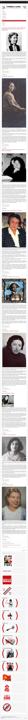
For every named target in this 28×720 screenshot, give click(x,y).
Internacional (4, 17)
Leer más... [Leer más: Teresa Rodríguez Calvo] (4, 539)
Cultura (3, 25)
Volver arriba (25, 718)
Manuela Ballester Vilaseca (8, 393)
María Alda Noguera (5, 546)
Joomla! (2, 717)
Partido (3, 23)
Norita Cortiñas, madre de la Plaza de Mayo (8, 543)
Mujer (3, 20)
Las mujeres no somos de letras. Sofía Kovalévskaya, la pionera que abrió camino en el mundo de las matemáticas (14, 29)
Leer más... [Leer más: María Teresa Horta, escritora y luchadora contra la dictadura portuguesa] (4, 208)
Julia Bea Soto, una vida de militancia (10, 331)
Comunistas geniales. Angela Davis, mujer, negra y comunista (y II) (11, 545)
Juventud (3, 22)
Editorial (3, 11)
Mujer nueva (7, 205)
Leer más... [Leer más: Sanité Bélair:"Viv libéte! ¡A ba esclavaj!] (4, 329)
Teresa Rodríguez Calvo (7, 484)
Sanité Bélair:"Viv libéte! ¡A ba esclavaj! (10, 276)
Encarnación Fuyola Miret (7, 76)
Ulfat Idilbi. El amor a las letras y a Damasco (12, 210)
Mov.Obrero (4, 19)
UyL (1, 2)
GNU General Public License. (16, 717)
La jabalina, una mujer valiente (9, 434)
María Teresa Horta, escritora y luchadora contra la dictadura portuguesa (13, 150)
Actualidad (3, 16)
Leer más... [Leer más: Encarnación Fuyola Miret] (4, 147)
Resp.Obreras (4, 14)
